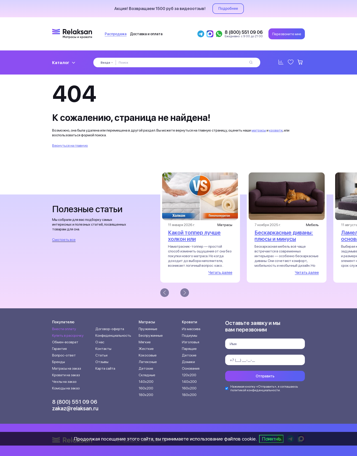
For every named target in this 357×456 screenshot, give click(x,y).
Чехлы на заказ (64, 381)
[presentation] (164, 292)
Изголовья (190, 342)
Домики (188, 362)
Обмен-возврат (65, 342)
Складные (147, 375)
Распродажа (116, 34)
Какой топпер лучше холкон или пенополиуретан (194, 239)
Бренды (58, 362)
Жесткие (146, 348)
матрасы (259, 130)
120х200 (189, 375)
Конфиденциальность (113, 335)
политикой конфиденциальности (255, 390)
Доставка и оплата (146, 34)
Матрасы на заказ (66, 368)
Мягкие (145, 342)
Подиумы (189, 335)
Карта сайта (105, 368)
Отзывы (101, 362)
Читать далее (220, 272)
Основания (190, 368)
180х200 (146, 395)
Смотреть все (64, 239)
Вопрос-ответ (64, 355)
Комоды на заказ (66, 388)
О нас (99, 342)
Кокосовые (148, 355)
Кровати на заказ (66, 375)
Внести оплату (64, 329)
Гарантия (59, 348)
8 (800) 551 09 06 (74, 402)
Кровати (189, 322)
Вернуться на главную (70, 145)
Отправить (265, 376)
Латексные (148, 362)
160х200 (146, 388)
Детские (146, 368)
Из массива (191, 329)
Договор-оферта (109, 329)
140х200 (146, 381)
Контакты (103, 348)
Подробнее (228, 8)
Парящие (189, 348)
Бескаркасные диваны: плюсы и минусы (284, 235)
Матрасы (147, 322)
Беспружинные (151, 335)
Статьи (101, 355)
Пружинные (148, 329)
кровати (276, 130)
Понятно (271, 439)
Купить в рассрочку (68, 335)
